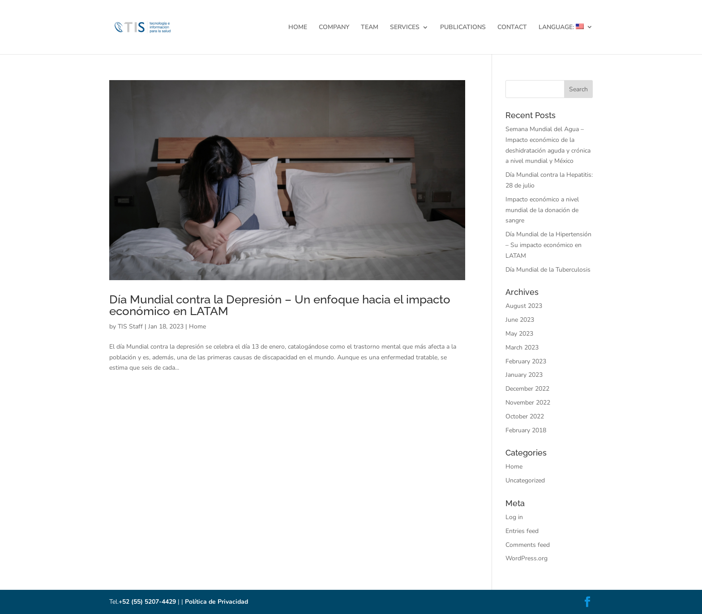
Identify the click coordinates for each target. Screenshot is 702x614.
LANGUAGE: (561, 27)
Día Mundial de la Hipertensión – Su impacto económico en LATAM (548, 245)
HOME (297, 27)
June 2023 (519, 320)
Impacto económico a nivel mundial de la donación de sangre (542, 210)
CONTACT (512, 27)
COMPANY (334, 27)
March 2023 (522, 347)
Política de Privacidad (216, 601)
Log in (514, 517)
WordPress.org (526, 558)
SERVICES (404, 27)
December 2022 (527, 388)
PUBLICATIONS (463, 27)
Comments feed (527, 545)
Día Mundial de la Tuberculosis (548, 269)
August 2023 (523, 306)
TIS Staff (130, 326)
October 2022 (524, 416)
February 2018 (525, 430)
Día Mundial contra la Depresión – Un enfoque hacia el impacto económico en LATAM (279, 305)
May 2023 (519, 333)
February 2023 (525, 361)
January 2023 (524, 375)
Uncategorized (525, 480)
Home (197, 326)
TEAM (369, 27)
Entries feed (522, 531)
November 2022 (527, 402)
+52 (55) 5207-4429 (147, 601)
